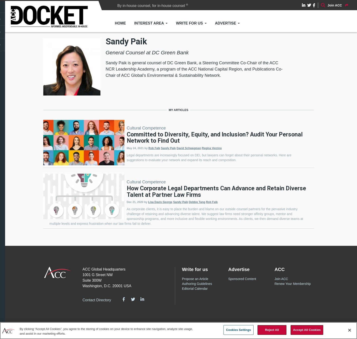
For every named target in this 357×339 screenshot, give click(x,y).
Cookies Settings (238, 330)
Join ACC (281, 279)
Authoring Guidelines (197, 284)
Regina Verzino (212, 148)
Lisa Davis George (160, 202)
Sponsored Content (242, 279)
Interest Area (149, 23)
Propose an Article (195, 279)
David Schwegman (189, 148)
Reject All (272, 330)
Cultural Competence (146, 128)
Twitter (133, 299)
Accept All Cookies (307, 330)
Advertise (225, 23)
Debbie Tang (197, 202)
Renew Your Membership (293, 284)
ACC (57, 272)
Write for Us (189, 23)
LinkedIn (142, 299)
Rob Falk (154, 148)
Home (120, 23)
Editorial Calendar (195, 288)
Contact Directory (97, 300)
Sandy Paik (168, 148)
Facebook (123, 299)
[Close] (350, 330)
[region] (178, 330)
